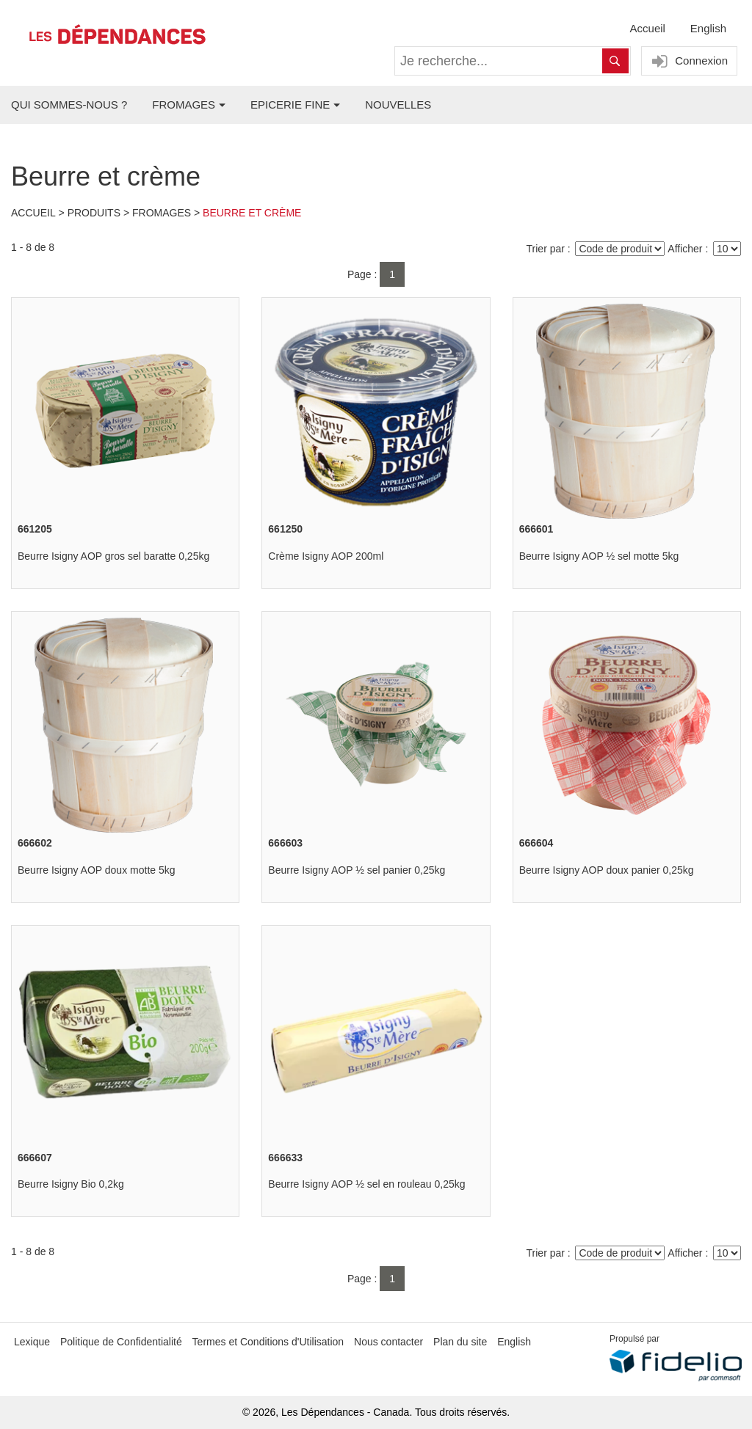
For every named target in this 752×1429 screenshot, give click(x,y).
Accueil (647, 28)
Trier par (546, 249)
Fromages (161, 213)
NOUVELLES (398, 104)
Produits (94, 213)
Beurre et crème (252, 213)
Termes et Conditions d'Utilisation (268, 1342)
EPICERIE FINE (290, 104)
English (708, 28)
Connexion (688, 61)
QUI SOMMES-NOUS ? (69, 104)
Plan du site (460, 1342)
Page (359, 274)
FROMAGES (183, 104)
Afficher (685, 249)
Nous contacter (388, 1342)
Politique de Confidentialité (121, 1342)
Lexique (32, 1342)
